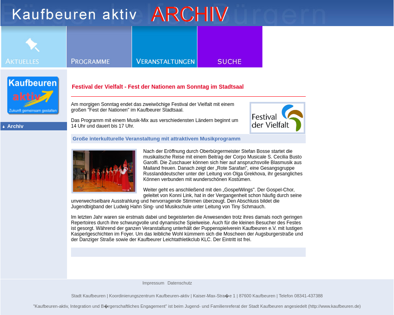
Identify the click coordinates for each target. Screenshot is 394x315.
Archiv (12, 126)
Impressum (153, 282)
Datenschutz (179, 282)
